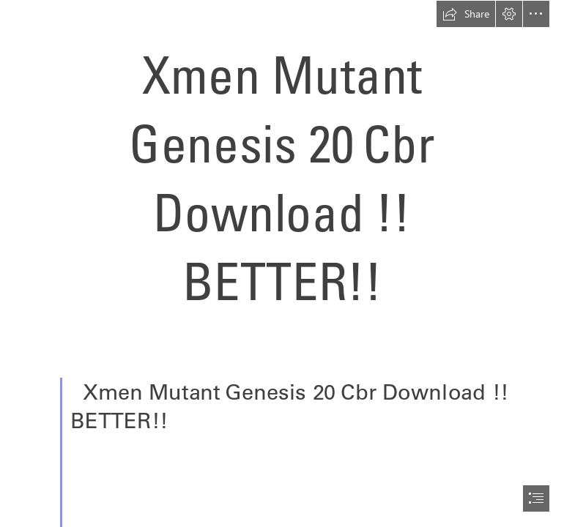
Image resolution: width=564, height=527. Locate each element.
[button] (466, 14)
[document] (282, 263)
